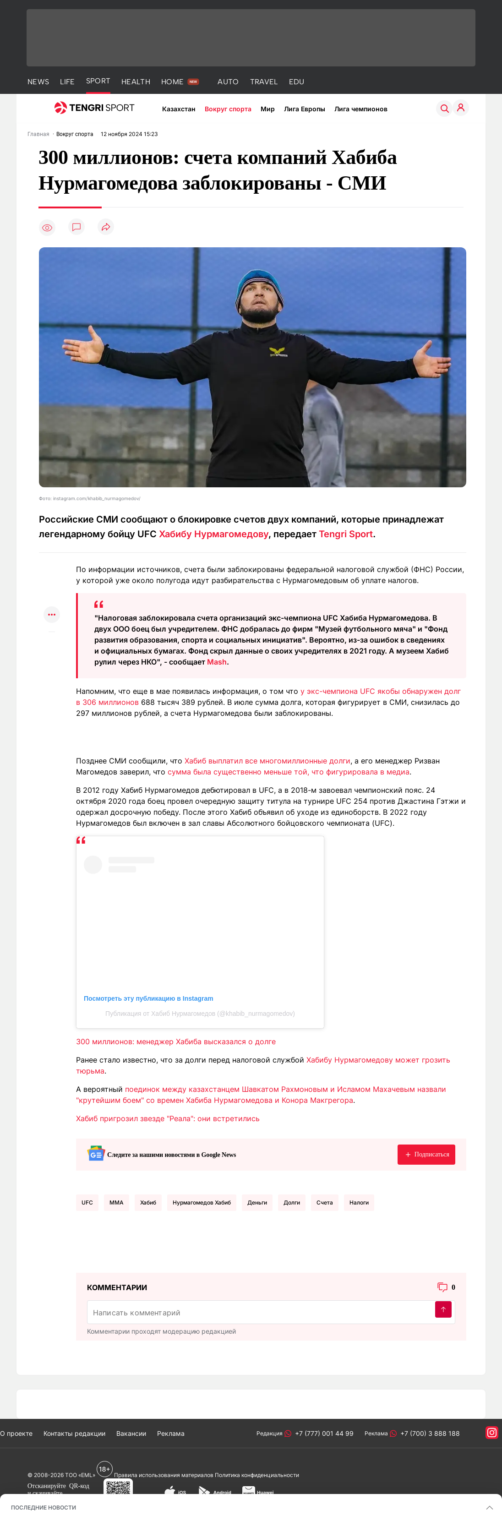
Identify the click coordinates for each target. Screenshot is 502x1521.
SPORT (98, 80)
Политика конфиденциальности (257, 1475)
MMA (116, 1202)
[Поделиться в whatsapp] (52, 562)
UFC (87, 1202)
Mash (217, 661)
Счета (324, 1202)
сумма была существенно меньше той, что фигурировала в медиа (288, 771)
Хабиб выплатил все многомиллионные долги (267, 760)
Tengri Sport (346, 534)
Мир (268, 109)
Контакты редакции (74, 1433)
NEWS (38, 81)
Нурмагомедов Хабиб (202, 1202)
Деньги (257, 1202)
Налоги (359, 1202)
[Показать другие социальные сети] (52, 615)
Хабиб (148, 1202)
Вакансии (131, 1433)
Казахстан (179, 109)
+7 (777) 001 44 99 (322, 1433)
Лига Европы (304, 109)
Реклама (171, 1433)
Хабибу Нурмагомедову (213, 534)
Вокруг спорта (228, 109)
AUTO (228, 81)
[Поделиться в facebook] (52, 597)
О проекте (16, 1433)
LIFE (67, 81)
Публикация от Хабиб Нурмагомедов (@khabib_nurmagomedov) (200, 1013)
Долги (292, 1202)
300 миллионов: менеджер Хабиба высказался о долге (176, 1041)
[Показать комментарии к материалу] (52, 645)
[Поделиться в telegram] (52, 580)
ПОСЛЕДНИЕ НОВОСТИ (43, 1507)
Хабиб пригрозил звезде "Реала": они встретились (168, 1118)
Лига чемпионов (360, 109)
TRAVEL (264, 81)
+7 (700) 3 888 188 (428, 1433)
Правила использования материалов (163, 1475)
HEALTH (135, 81)
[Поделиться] (106, 227)
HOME (172, 81)
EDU (297, 81)
